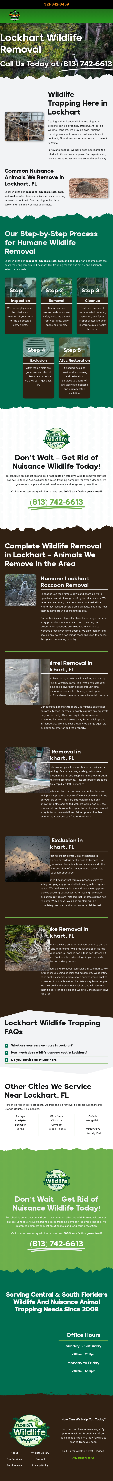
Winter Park (92, 1128)
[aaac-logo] (14, 11)
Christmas (56, 1116)
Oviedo (92, 1116)
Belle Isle (20, 1124)
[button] (56, 1045)
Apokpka (20, 1120)
